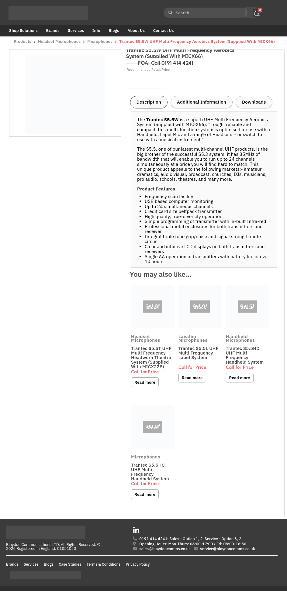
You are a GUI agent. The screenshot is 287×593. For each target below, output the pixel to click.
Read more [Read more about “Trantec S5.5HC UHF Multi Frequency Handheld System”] (145, 495)
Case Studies (70, 566)
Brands (52, 30)
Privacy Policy (138, 566)
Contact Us (163, 30)
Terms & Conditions (103, 566)
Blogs (114, 30)
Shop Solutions (23, 30)
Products (22, 41)
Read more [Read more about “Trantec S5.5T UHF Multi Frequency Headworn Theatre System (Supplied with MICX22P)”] (145, 382)
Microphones (100, 41)
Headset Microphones (59, 41)
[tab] (149, 102)
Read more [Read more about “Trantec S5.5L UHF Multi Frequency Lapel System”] (192, 377)
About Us (136, 30)
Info (96, 30)
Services (76, 30)
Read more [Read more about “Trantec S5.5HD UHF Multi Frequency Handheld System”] (240, 377)
